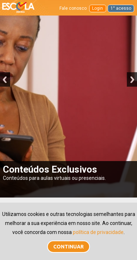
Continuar (68, 247)
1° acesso (121, 8)
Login (97, 8)
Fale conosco (73, 8)
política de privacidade (98, 232)
